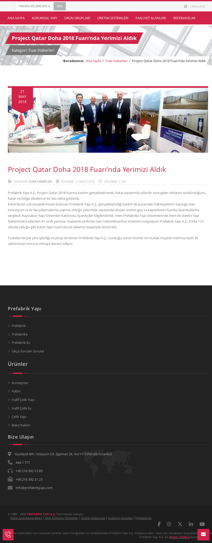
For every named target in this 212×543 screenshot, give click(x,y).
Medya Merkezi (20, 31)
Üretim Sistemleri (113, 18)
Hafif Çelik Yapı (23, 399)
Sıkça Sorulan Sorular (28, 351)
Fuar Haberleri (116, 60)
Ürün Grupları (77, 18)
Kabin (16, 391)
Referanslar (184, 18)
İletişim (47, 31)
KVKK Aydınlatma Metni (26, 518)
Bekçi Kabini (21, 425)
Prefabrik (19, 325)
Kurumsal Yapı (44, 18)
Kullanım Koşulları (120, 518)
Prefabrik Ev (21, 342)
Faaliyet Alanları (151, 18)
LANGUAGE (194, 6)
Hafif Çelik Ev (21, 408)
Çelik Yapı (19, 416)
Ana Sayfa (16, 18)
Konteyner (20, 382)
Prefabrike (20, 334)
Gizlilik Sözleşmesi (93, 518)
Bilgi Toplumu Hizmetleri (61, 518)
